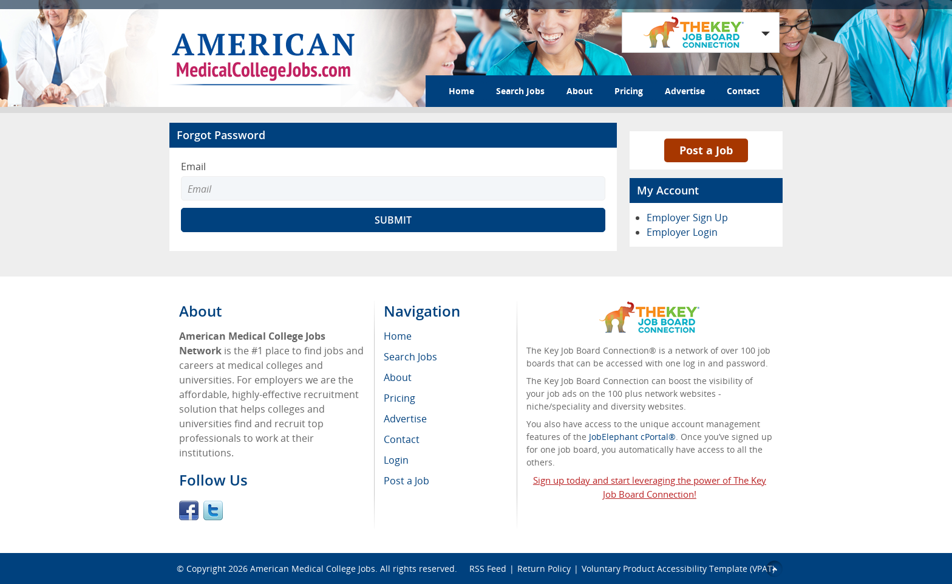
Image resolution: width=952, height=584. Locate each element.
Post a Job (706, 150)
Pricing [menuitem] (399, 398)
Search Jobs (520, 91)
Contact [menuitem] (402, 439)
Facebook (189, 510)
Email (193, 166)
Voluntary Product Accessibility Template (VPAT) (678, 568)
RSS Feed (487, 568)
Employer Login (682, 232)
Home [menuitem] (398, 336)
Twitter (213, 510)
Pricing (628, 91)
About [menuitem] (398, 377)
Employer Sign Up (687, 217)
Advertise (685, 91)
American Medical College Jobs (312, 568)
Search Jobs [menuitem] (410, 356)
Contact (743, 91)
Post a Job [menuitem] (406, 480)
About (579, 91)
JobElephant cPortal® (632, 436)
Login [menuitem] (396, 460)
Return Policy (544, 568)
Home (461, 91)
